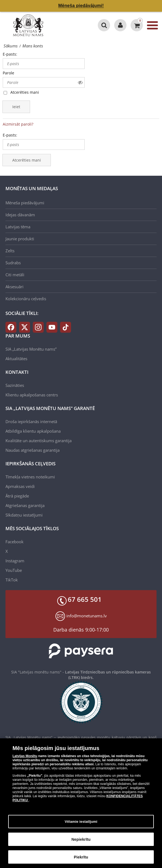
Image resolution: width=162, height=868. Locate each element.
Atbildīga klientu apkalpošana (33, 431)
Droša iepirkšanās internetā (31, 421)
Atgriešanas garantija (25, 505)
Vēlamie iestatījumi (81, 825)
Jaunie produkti (19, 238)
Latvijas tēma (17, 226)
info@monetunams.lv (86, 615)
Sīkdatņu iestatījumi (24, 515)
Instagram (14, 560)
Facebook (14, 541)
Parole (8, 72)
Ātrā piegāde (17, 496)
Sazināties (14, 385)
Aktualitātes (16, 358)
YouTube (13, 570)
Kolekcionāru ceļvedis (25, 298)
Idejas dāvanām (20, 214)
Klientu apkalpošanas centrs (31, 394)
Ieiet (16, 106)
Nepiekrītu (81, 842)
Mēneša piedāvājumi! (81, 5)
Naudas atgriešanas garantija (32, 450)
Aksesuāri (14, 286)
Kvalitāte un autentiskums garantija (38, 440)
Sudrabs (13, 262)
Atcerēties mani (24, 92)
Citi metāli (14, 274)
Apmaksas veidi (20, 486)
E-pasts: (10, 54)
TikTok (11, 579)
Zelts (9, 250)
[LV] (30, 25)
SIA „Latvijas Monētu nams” (31, 349)
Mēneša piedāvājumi (24, 202)
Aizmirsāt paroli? (18, 124)
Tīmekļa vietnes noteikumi (30, 476)
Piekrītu (81, 860)
